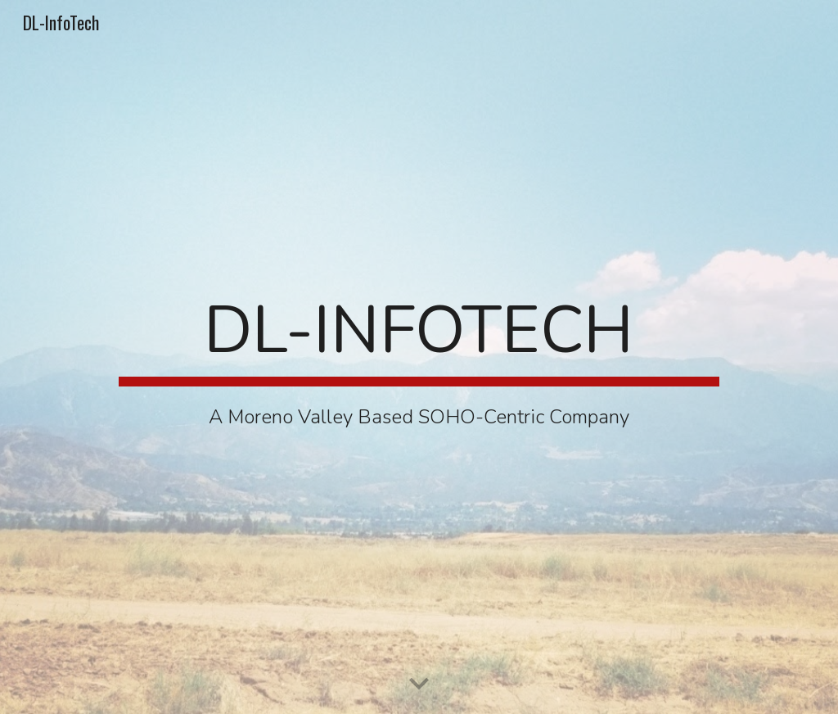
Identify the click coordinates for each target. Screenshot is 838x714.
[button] (419, 684)
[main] (419, 356)
